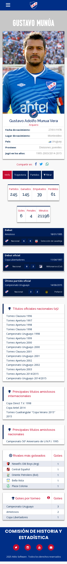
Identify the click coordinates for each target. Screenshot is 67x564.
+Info (7, 174)
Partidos (34, 174)
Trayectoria (20, 174)
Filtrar (48, 174)
